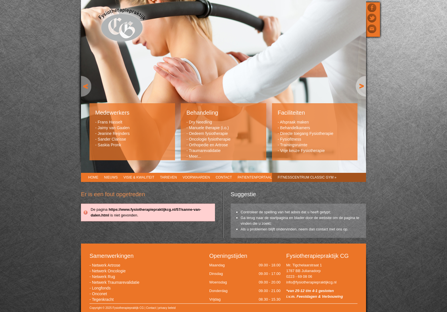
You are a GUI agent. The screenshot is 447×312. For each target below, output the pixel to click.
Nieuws (111, 177)
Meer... (195, 156)
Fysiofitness (290, 139)
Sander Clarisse (112, 139)
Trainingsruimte (293, 145)
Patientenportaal (255, 177)
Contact (224, 177)
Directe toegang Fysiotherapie (307, 133)
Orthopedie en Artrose (208, 145)
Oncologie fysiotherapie (210, 139)
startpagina (279, 218)
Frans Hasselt (110, 122)
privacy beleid (167, 307)
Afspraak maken (294, 122)
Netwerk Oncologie (109, 271)
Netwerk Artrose (106, 265)
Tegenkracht (102, 299)
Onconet (99, 293)
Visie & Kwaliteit (138, 177)
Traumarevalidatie (205, 150)
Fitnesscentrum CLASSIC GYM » (307, 177)
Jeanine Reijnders (114, 133)
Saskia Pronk (109, 145)
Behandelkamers (295, 127)
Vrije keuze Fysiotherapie (302, 150)
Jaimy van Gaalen (114, 127)
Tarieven (168, 177)
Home (93, 177)
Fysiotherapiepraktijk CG (121, 25)
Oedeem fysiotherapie (208, 133)
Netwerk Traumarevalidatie (116, 282)
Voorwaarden (196, 177)
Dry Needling (200, 122)
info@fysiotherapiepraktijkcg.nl (311, 282)
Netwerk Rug (103, 276)
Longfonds (101, 288)
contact (322, 229)
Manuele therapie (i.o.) (209, 127)
